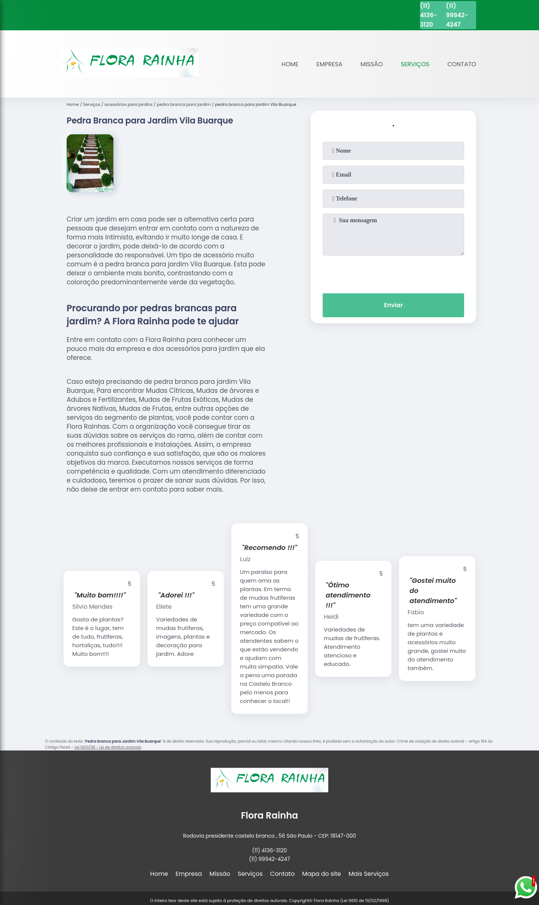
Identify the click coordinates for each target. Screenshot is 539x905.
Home (290, 64)
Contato (461, 64)
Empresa (329, 64)
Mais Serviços (368, 873)
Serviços (415, 64)
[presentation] (393, 272)
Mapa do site (321, 873)
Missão (371, 64)
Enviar (393, 305)
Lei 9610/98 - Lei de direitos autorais (107, 747)
